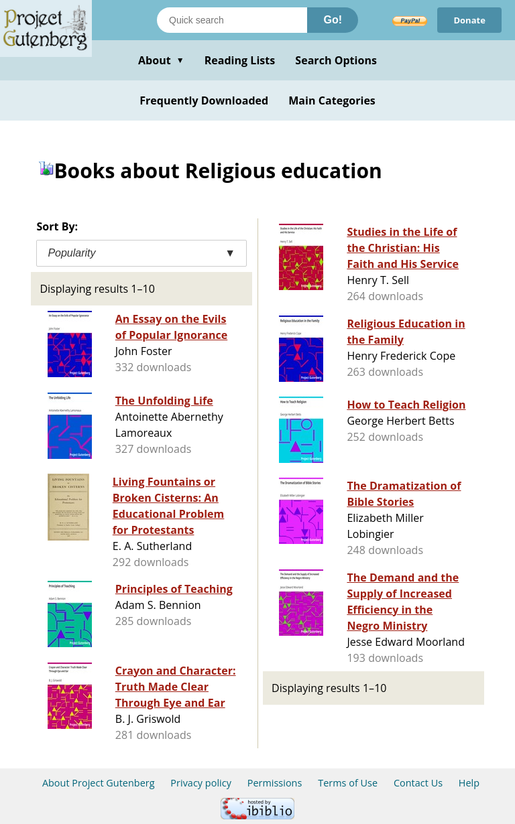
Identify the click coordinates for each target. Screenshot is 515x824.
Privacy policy (200, 782)
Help (469, 782)
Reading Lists (240, 60)
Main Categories (332, 100)
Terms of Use (348, 782)
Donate (469, 20)
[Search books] (232, 20)
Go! (332, 19)
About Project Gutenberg (98, 782)
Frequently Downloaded (203, 100)
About (161, 60)
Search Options (336, 60)
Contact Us (418, 782)
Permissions (274, 782)
